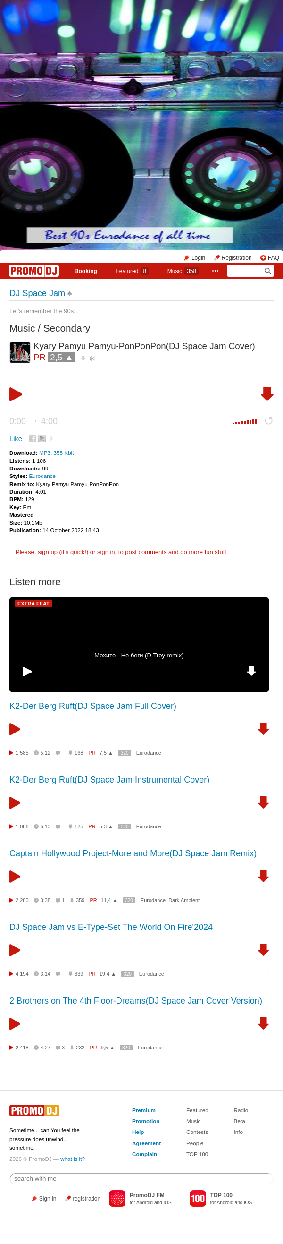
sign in (106, 551)
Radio (241, 1110)
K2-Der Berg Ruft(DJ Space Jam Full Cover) (92, 706)
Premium (144, 1110)
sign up (48, 551)
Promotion (145, 1121)
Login (198, 258)
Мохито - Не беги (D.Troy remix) (138, 655)
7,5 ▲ (106, 753)
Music (183, 271)
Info (238, 1132)
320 (125, 753)
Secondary (66, 328)
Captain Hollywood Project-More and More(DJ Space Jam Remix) (133, 853)
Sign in (48, 1198)
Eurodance (42, 476)
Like (15, 439)
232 (80, 1047)
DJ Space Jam (37, 293)
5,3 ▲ (106, 826)
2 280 (22, 900)
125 (79, 826)
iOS (168, 1202)
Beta (239, 1121)
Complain (144, 1154)
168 (79, 753)
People (194, 1143)
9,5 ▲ (108, 1047)
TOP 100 (197, 1154)
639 (79, 974)
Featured (132, 271)
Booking (86, 271)
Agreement (146, 1143)
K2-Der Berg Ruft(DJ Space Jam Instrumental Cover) (109, 779)
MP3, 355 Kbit (56, 453)
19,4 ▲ (108, 974)
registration (86, 1198)
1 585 (22, 753)
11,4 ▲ (109, 900)
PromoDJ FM (147, 1195)
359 (80, 900)
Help (138, 1132)
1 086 (22, 826)
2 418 (22, 1047)
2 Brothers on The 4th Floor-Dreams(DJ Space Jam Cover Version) (135, 1000)
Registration (237, 258)
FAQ (273, 258)
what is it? (72, 1159)
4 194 (22, 974)
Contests (197, 1132)
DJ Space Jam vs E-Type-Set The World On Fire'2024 (111, 927)
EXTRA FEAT (33, 603)
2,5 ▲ (62, 357)
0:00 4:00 (33, 421)
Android (144, 1202)
